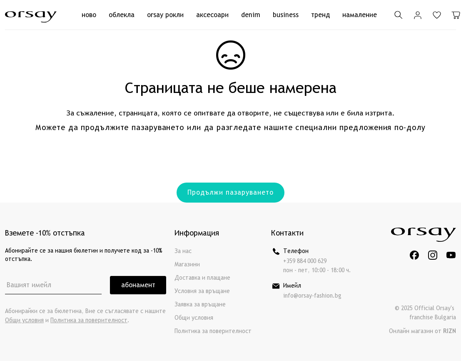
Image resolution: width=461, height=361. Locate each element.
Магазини (187, 264)
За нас (183, 251)
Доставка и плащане (202, 277)
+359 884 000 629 (304, 261)
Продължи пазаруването (230, 192)
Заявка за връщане (200, 304)
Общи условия (24, 320)
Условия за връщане (202, 291)
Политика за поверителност (88, 320)
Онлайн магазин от (422, 331)
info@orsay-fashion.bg (312, 295)
